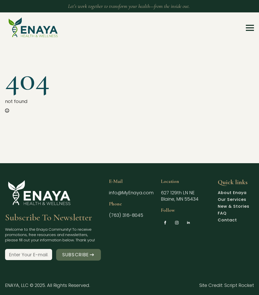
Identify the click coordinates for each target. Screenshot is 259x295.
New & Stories (233, 207)
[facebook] (165, 222)
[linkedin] (188, 222)
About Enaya (232, 193)
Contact (227, 220)
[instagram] (176, 222)
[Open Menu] (250, 28)
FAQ (222, 214)
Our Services (232, 200)
